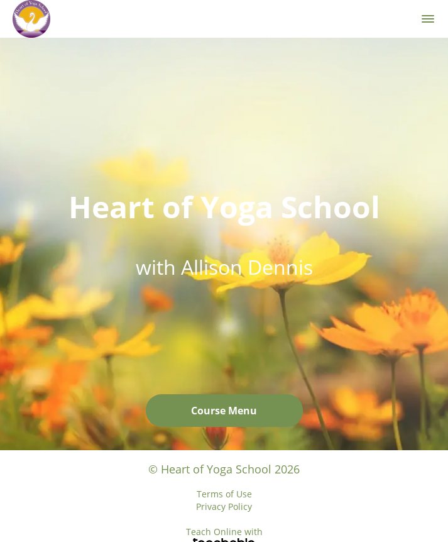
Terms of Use (224, 494)
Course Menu (224, 411)
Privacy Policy (224, 506)
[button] (427, 19)
